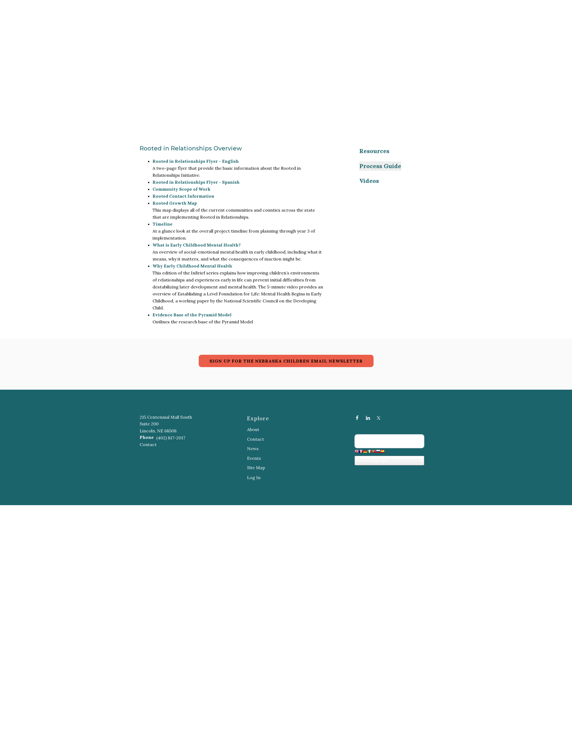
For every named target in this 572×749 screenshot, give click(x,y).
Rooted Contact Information (183, 196)
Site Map (256, 467)
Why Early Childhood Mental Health (192, 266)
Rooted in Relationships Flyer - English (196, 161)
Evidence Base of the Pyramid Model (192, 314)
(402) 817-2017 (170, 437)
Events (254, 458)
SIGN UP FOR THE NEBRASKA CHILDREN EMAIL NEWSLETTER (286, 361)
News (253, 448)
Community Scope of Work (182, 189)
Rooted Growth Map (175, 203)
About (253, 429)
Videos (369, 180)
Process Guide (380, 166)
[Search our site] (389, 441)
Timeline (162, 224)
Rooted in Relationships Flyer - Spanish (196, 182)
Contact (148, 444)
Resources (374, 151)
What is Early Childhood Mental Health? (197, 245)
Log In (253, 477)
